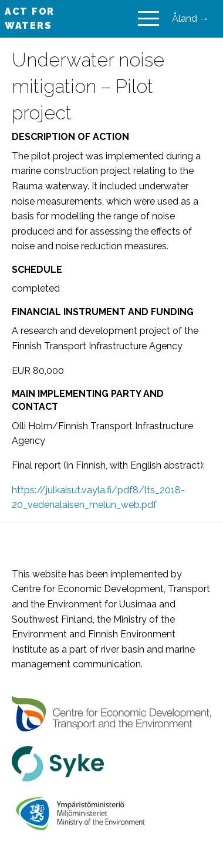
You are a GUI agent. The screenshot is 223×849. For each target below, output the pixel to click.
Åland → (190, 18)
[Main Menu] (148, 18)
